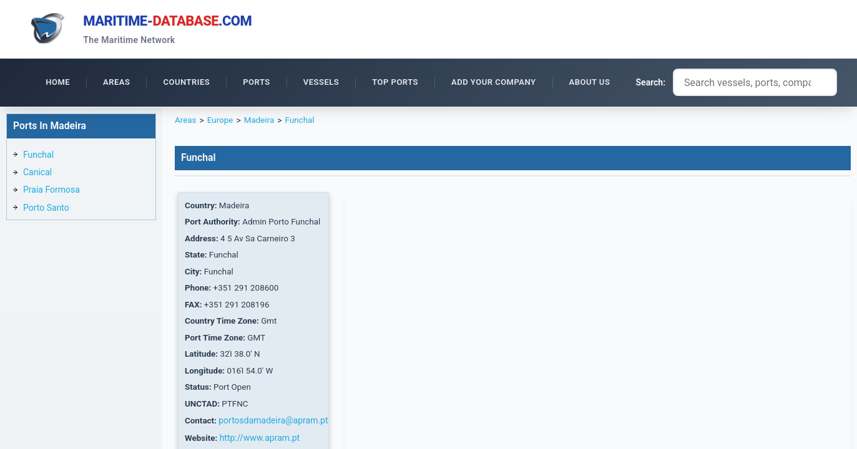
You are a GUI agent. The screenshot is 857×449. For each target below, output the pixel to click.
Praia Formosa (51, 191)
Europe (221, 122)
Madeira (262, 122)
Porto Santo (46, 210)
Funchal (38, 157)
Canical (37, 174)
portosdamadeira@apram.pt (275, 430)
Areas (186, 122)
